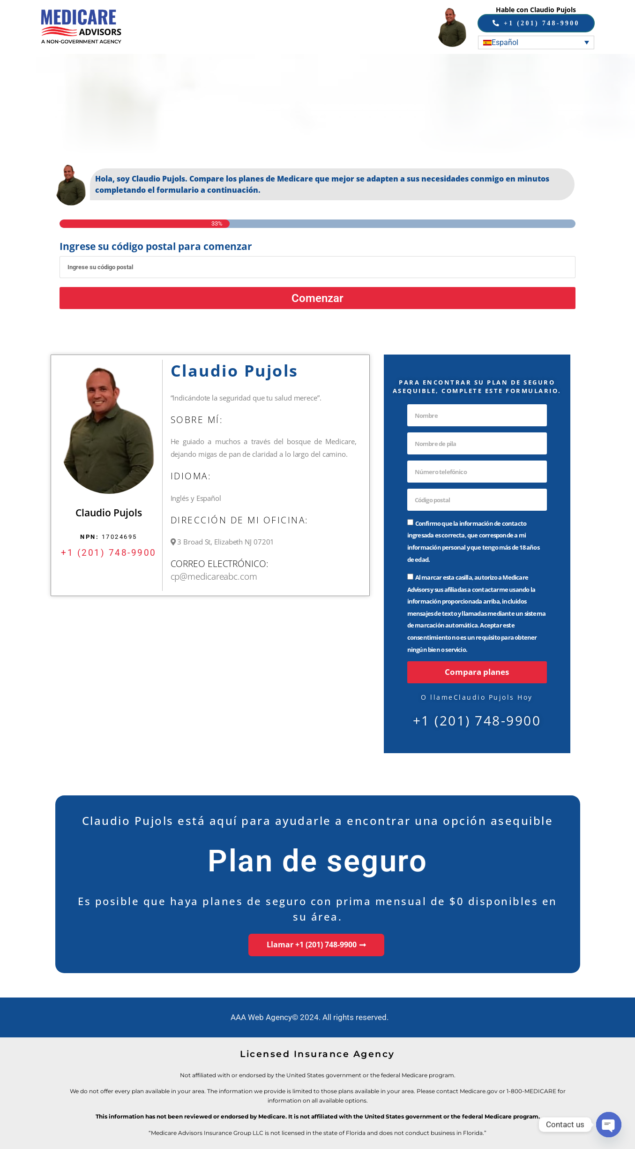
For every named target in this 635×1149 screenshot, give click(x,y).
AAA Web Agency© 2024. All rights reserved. (309, 1017)
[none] (536, 42)
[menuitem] (536, 42)
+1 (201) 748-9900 (109, 552)
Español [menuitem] (505, 42)
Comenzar (317, 297)
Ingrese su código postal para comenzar (156, 246)
